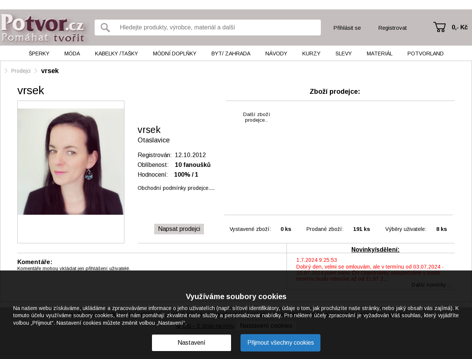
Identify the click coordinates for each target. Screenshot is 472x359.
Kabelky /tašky (116, 53)
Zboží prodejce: (335, 91)
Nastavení (191, 342)
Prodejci (21, 71)
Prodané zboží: (324, 229)
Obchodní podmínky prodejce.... (176, 188)
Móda (72, 53)
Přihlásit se (347, 27)
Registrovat (392, 27)
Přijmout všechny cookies (280, 342)
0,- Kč (460, 27)
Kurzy (311, 53)
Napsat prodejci (179, 229)
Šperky (39, 53)
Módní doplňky (174, 53)
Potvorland (426, 53)
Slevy (344, 53)
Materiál (379, 53)
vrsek (50, 71)
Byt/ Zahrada (230, 53)
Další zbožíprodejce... (256, 117)
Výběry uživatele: (405, 229)
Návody (276, 53)
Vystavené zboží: (250, 229)
